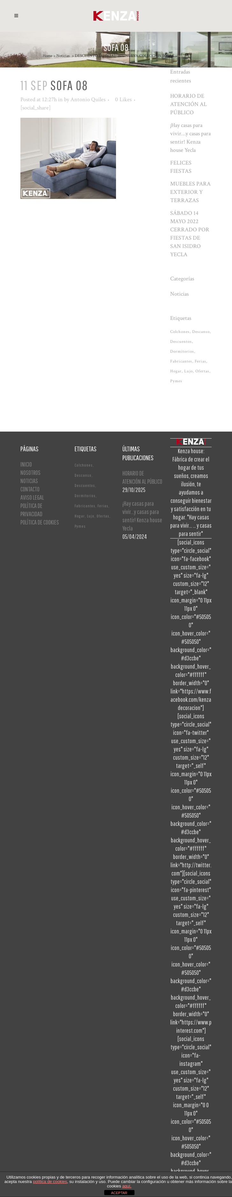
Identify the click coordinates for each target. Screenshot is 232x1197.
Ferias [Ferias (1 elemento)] (200, 361)
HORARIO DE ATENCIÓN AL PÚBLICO (188, 104)
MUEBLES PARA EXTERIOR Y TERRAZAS (190, 192)
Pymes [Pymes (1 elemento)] (176, 381)
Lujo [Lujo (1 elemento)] (188, 371)
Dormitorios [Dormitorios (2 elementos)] (182, 351)
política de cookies (50, 1181)
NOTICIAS (29, 480)
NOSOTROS (30, 472)
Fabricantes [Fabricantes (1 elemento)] (181, 361)
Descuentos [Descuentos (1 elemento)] (181, 341)
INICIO (26, 464)
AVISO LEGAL (32, 497)
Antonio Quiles (87, 99)
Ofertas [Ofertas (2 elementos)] (202, 371)
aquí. (126, 1186)
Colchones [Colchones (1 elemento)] (180, 331)
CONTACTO (30, 489)
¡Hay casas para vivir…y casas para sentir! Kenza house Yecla (142, 516)
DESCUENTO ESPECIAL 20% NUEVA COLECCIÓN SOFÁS (124, 56)
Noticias (63, 56)
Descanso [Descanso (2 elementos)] (201, 331)
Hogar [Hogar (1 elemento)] (176, 371)
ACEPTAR (119, 1193)
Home (47, 56)
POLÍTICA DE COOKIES (39, 522)
